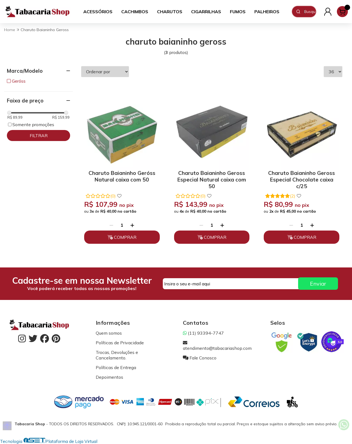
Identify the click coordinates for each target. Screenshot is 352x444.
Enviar (318, 283)
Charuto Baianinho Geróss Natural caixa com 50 (122, 176)
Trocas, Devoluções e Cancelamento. (117, 355)
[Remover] (111, 225)
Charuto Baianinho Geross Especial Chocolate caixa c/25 (301, 179)
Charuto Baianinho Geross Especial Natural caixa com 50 (211, 179)
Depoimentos (109, 377)
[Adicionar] (132, 225)
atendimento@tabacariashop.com (217, 345)
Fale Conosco (199, 358)
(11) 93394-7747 (203, 333)
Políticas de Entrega (116, 367)
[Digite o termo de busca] (310, 11)
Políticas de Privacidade (120, 342)
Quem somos (109, 333)
